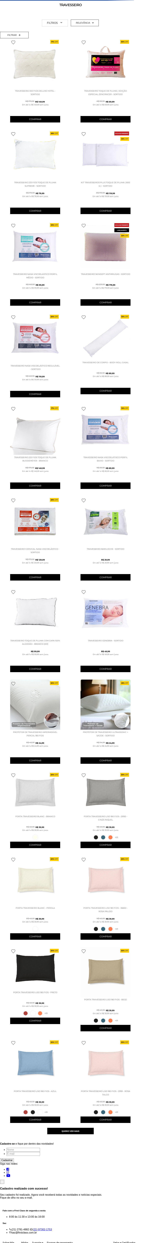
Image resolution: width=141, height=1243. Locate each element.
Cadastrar (7, 1160)
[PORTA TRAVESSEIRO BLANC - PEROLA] (35, 899)
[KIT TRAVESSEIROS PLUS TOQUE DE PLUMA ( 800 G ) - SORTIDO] (106, 174)
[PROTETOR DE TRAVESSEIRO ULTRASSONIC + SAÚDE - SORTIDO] (106, 723)
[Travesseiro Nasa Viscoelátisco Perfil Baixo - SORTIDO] (106, 448)
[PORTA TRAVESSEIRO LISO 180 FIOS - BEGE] (106, 991)
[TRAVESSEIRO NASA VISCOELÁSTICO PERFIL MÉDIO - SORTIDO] (35, 265)
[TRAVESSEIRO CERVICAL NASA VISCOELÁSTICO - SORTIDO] (35, 540)
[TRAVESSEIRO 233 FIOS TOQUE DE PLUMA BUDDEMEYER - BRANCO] (35, 448)
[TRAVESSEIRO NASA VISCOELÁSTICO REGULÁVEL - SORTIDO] (35, 357)
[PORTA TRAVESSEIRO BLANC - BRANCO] (35, 811)
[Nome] (23, 1150)
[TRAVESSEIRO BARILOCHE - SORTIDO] (106, 540)
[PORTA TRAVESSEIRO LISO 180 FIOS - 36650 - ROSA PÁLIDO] (106, 899)
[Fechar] (2, 1182)
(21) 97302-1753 (42, 1229)
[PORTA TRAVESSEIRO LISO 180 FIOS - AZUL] (35, 1083)
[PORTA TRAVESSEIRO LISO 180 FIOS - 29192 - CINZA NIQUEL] (106, 811)
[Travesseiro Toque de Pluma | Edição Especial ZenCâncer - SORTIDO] (106, 82)
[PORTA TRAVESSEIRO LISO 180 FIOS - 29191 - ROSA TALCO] (106, 1083)
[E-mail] (23, 1154)
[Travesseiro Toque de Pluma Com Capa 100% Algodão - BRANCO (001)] (35, 632)
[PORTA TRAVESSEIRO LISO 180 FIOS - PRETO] (35, 987)
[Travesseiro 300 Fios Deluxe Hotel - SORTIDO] (35, 82)
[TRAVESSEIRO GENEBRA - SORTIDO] (106, 632)
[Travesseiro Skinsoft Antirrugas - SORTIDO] (106, 265)
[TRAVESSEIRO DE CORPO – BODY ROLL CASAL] (106, 355)
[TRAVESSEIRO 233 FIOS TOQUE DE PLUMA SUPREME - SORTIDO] (35, 174)
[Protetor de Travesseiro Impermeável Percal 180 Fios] (35, 723)
